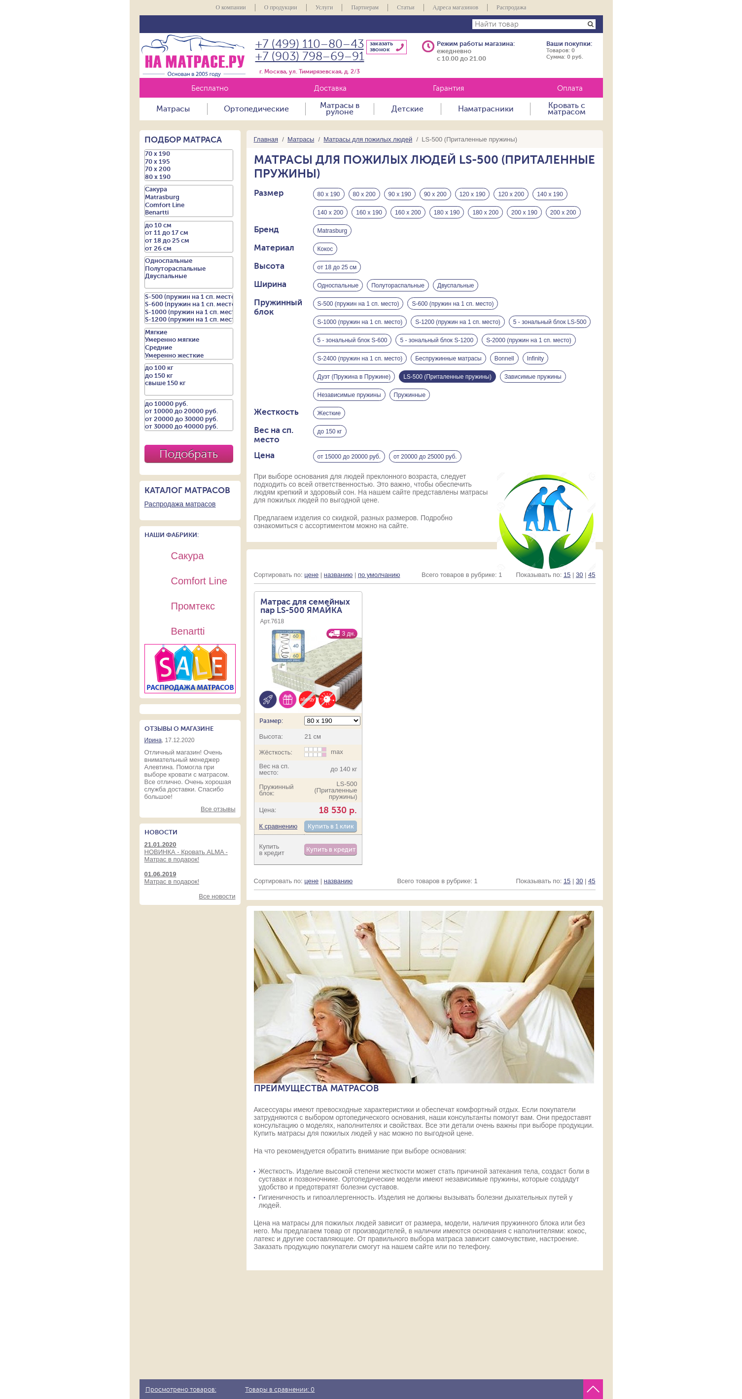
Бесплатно (209, 88)
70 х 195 (189, 162)
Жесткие (329, 413)
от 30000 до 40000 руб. (189, 426)
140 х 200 (331, 212)
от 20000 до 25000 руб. (425, 456)
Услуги (324, 7)
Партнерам (365, 7)
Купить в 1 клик (331, 826)
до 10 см (189, 225)
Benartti (189, 212)
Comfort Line (189, 205)
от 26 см (189, 248)
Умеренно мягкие (189, 340)
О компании (230, 7)
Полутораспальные (397, 285)
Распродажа (511, 7)
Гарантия (448, 88)
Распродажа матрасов (180, 504)
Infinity (535, 358)
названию (338, 574)
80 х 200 (364, 194)
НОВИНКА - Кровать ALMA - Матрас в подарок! (190, 852)
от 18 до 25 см (337, 267)
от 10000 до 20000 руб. (189, 411)
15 (567, 574)
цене (311, 574)
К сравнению (278, 826)
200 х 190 (524, 212)
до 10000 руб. (189, 404)
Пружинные (410, 395)
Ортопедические (256, 109)
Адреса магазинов (456, 7)
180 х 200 (485, 212)
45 (591, 574)
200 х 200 (563, 212)
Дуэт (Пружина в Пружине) (354, 376)
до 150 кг (330, 431)
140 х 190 (550, 194)
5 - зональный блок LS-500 (550, 322)
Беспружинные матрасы (448, 358)
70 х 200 (189, 169)
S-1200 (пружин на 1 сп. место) (457, 322)
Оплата (570, 88)
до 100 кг (189, 368)
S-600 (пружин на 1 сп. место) (453, 303)
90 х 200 (435, 194)
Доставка (330, 88)
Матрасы (173, 109)
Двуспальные (455, 285)
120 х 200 (511, 194)
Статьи (405, 7)
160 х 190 (369, 212)
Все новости (217, 896)
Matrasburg (333, 230)
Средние (189, 348)
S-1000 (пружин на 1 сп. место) (360, 322)
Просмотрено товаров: (180, 1389)
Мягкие (189, 332)
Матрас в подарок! (190, 877)
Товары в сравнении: (280, 1389)
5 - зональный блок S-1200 (436, 340)
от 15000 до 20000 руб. (349, 456)
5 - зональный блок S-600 (353, 340)
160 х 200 (408, 212)
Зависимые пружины (533, 376)
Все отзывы (218, 809)
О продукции (280, 7)
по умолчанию (379, 574)
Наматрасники (486, 109)
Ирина (153, 740)
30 (579, 574)
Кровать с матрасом (567, 109)
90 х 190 (400, 194)
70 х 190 (189, 154)
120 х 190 (472, 194)
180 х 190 (447, 212)
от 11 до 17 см (189, 233)
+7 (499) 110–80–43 (309, 44)
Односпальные (338, 285)
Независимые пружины (349, 395)
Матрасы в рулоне (339, 109)
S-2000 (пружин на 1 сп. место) (528, 340)
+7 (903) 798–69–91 (309, 56)
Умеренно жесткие (189, 355)
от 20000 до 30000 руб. (189, 419)
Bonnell (504, 358)
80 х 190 (329, 194)
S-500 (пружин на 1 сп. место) (358, 303)
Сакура (189, 189)
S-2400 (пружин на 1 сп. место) (360, 358)
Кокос (325, 249)
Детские (407, 109)
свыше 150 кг (189, 383)
